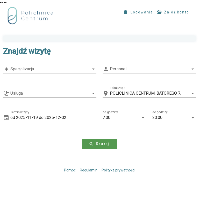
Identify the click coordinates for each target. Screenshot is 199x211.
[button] (53, 118)
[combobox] (49, 69)
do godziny (160, 112)
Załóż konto (173, 12)
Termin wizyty (19, 112)
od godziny (110, 112)
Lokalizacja (117, 88)
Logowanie (138, 12)
